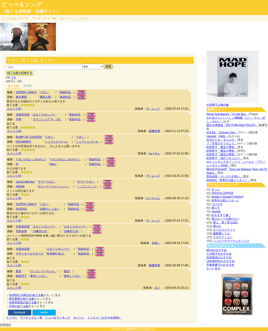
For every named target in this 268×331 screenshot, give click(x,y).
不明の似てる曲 (18, 306)
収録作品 (65, 92)
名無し (156, 242)
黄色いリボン (38, 276)
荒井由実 (21, 231)
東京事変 (21, 96)
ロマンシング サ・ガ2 (46, 119)
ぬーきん (154, 153)
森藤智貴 (154, 131)
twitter (44, 312)
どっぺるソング (21, 4)
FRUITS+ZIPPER (222, 193)
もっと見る (213, 268)
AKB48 (20, 186)
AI (17, 164)
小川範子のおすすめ (219, 253)
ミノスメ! (81, 18)
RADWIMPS (23, 141)
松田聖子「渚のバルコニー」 (224, 158)
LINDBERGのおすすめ (220, 261)
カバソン (65, 18)
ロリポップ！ (148, 329)
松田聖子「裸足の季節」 (221, 147)
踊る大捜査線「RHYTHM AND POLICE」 (232, 125)
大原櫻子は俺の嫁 (217, 104)
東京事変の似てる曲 (21, 298)
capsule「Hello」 (217, 136)
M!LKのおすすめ (216, 250)
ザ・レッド (153, 108)
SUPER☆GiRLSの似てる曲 (26, 295)
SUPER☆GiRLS (26, 92)
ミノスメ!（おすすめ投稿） (104, 317)
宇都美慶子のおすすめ (220, 264)
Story (53, 164)
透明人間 (45, 96)
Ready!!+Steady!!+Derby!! (227, 196)
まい (157, 287)
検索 (108, 66)
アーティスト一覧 (31, 317)
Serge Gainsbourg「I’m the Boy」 (227, 114)
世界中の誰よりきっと (225, 200)
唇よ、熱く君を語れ (225, 222)
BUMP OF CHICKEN (29, 137)
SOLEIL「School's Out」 (221, 132)
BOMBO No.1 (55, 253)
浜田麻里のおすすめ (219, 257)
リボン (44, 92)
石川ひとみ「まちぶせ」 (221, 139)
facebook (19, 312)
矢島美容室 (23, 114)
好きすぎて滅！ (221, 215)
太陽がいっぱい (49, 208)
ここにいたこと (87, 186)
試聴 (81, 92)
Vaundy (216, 211)
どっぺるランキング (57, 317)
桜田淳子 (21, 276)
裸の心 (217, 226)
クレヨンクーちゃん (42, 271)
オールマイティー (224, 229)
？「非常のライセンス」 (221, 143)
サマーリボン (46, 181)
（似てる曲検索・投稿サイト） (31, 11)
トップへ (11, 317)
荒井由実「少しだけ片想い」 (224, 176)
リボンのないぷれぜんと (31, 159)
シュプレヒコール (56, 141)
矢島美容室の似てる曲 (23, 302)
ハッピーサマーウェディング (231, 240)
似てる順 (13, 85)
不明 (18, 119)
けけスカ (217, 204)
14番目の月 (40, 231)
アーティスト (44, 18)
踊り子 (215, 207)
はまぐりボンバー (44, 114)
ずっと (215, 189)
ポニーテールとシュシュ (53, 186)
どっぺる (15, 18)
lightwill (130, 329)
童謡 (18, 271)
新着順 (27, 85)
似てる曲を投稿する (19, 72)
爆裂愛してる (221, 233)
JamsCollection (25, 181)
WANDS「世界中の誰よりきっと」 (228, 180)
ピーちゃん (153, 198)
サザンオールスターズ (30, 253)
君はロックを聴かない (225, 218)
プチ (13, 77)
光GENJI (21, 208)
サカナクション (223, 237)
